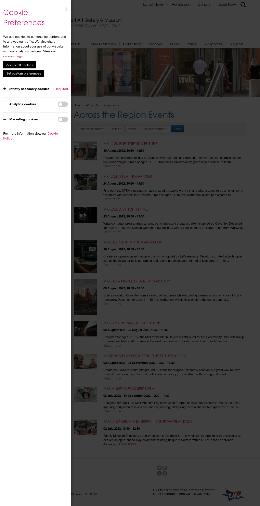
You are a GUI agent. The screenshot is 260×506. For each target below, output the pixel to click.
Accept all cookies (19, 65)
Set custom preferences (23, 73)
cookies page (13, 56)
